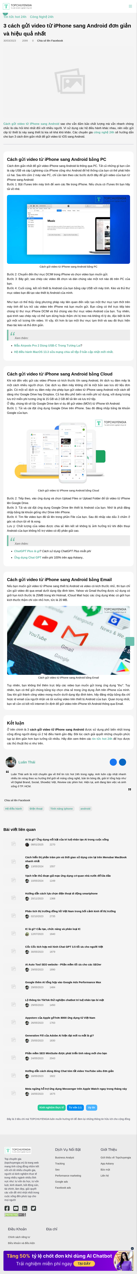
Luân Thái (26, 762)
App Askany (107, 1163)
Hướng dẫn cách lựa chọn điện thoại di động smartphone (61, 893)
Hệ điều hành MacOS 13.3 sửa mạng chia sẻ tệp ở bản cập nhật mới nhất (63, 351)
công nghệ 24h (104, 132)
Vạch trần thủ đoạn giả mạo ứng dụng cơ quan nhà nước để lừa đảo (68, 875)
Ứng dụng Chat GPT (27, 557)
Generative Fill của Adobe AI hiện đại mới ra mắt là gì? (59, 1035)
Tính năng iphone (61, 808)
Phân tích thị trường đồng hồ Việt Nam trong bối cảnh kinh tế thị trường (70, 911)
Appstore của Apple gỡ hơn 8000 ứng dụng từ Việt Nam (60, 1017)
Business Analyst (64, 1157)
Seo (57, 1169)
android (85, 808)
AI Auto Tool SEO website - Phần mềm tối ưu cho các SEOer (63, 964)
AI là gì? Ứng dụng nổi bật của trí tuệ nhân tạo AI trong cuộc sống (67, 839)
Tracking (60, 1163)
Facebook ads (63, 1187)
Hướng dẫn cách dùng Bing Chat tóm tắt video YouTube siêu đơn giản (69, 1070)
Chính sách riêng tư (19, 1237)
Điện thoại (36, 808)
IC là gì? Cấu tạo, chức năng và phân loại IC (53, 928)
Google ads (61, 1181)
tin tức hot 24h (102, 738)
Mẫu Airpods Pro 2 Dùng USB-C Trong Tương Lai (47, 345)
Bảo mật (105, 1169)
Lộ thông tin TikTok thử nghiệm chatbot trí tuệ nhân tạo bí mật (64, 999)
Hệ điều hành (13, 808)
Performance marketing (68, 1175)
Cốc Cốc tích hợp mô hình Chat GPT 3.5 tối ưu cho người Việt (64, 946)
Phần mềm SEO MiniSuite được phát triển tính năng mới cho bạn (66, 1053)
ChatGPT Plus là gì (27, 551)
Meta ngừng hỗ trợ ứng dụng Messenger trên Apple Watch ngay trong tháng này (76, 1088)
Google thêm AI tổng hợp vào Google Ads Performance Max (63, 982)
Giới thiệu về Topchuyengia (116, 1157)
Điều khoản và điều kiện (21, 1243)
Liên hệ (105, 1175)
